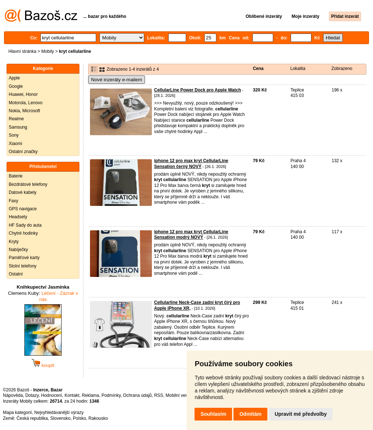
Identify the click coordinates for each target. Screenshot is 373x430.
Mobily (47, 51)
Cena (258, 68)
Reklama (90, 395)
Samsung (18, 127)
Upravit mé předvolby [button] (301, 414)
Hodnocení (51, 395)
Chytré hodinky (23, 233)
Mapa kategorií (17, 412)
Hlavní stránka (22, 51)
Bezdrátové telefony (28, 184)
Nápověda (13, 395)
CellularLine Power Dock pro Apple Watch (197, 90)
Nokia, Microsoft (24, 110)
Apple (14, 78)
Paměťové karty (24, 257)
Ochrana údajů (137, 395)
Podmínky (111, 395)
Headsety (18, 216)
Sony (14, 135)
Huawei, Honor (23, 94)
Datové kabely (22, 192)
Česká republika (32, 418)
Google (16, 86)
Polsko (79, 418)
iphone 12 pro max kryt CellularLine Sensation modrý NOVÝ (191, 234)
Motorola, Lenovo (26, 102)
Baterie (16, 176)
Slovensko (60, 418)
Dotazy (31, 395)
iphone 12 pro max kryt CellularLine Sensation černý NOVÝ (191, 163)
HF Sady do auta (25, 225)
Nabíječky (18, 249)
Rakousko (98, 418)
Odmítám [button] (250, 414)
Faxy (13, 200)
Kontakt (71, 395)
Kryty (14, 241)
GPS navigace (23, 208)
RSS (158, 395)
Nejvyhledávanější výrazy (58, 412)
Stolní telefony (22, 266)
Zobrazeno (341, 68)
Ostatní (16, 274)
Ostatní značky (23, 151)
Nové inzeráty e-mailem (116, 79)
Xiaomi (15, 143)
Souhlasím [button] (213, 414)
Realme (16, 118)
